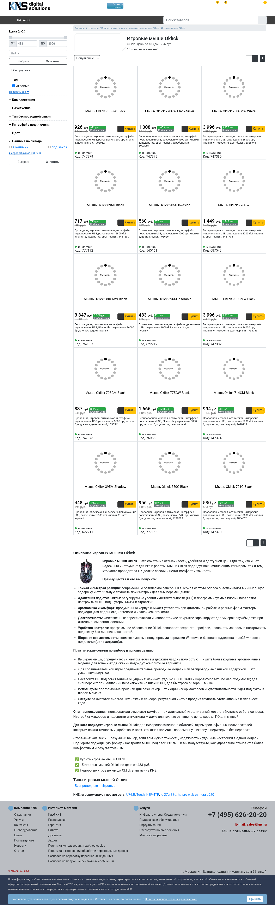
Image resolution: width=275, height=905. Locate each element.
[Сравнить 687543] (255, 248)
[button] (249, 58)
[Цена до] (57, 43)
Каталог (20, 20)
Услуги (19, 820)
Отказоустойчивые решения (159, 830)
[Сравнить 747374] (255, 436)
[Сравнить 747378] (191, 154)
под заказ (59, 147)
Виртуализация (150, 825)
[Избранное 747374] (261, 436)
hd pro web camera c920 (196, 795)
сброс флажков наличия (26, 153)
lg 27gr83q (168, 795)
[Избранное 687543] (261, 248)
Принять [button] (255, 899)
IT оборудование (25, 830)
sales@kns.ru (257, 824)
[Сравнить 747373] (126, 436)
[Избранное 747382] (261, 342)
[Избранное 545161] (197, 248)
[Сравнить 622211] (126, 530)
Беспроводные (86, 786)
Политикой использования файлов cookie (171, 899)
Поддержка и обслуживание (159, 820)
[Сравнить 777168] (191, 530)
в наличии (21, 147)
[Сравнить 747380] (255, 154)
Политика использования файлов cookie (76, 845)
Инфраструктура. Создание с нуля (163, 814)
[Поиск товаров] (210, 20)
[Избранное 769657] (133, 342)
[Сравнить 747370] (255, 530)
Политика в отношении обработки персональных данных (88, 851)
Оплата (53, 830)
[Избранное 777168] (197, 530)
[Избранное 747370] (261, 530)
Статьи (19, 851)
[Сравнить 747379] (126, 154)
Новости (20, 845)
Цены (18, 835)
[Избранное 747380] (261, 154)
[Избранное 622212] (197, 342)
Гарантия (54, 825)
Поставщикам (24, 840)
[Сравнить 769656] (191, 436)
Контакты (21, 825)
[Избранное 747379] (133, 154)
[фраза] (38, 53)
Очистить (52, 61)
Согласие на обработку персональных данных (80, 856)
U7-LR (130, 795)
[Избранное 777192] (133, 248)
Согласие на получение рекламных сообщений (81, 861)
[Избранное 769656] (197, 436)
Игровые (20, 86)
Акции (52, 840)
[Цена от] (26, 43)
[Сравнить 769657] (126, 342)
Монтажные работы (153, 835)
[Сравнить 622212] (191, 342)
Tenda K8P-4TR (147, 795)
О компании (22, 814)
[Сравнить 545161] (191, 248)
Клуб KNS (54, 814)
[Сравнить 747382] (255, 342)
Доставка (55, 835)
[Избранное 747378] (197, 154)
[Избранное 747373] (133, 436)
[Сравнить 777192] (126, 248)
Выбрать (24, 61)
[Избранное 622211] (133, 530)
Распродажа (21, 70)
